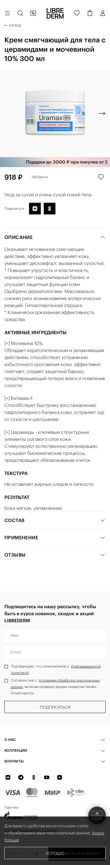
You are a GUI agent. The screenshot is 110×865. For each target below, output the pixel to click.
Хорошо (55, 853)
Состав (55, 520)
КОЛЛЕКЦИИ (15, 750)
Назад (12, 25)
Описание (55, 237)
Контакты (13, 761)
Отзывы (55, 555)
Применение (55, 537)
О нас (10, 739)
